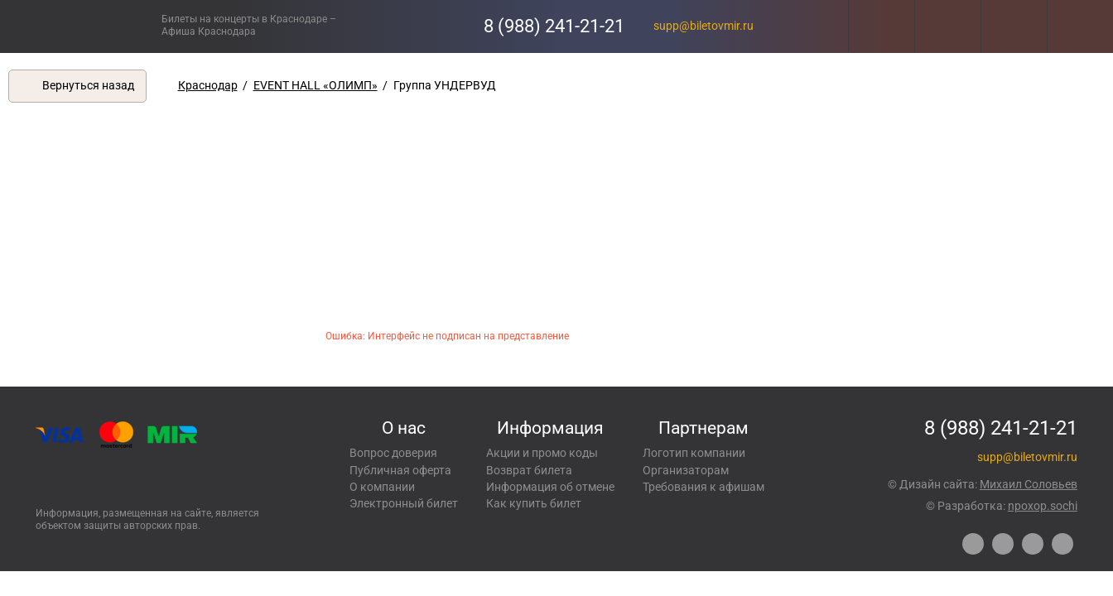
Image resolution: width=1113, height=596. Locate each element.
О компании (382, 486)
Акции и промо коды (542, 452)
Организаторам (686, 470)
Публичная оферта (400, 470)
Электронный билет (403, 503)
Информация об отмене (550, 486)
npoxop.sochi (1042, 505)
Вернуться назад (88, 85)
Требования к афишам (703, 486)
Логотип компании (694, 452)
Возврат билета (529, 470)
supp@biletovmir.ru (703, 25)
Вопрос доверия (393, 452)
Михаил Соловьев (1028, 484)
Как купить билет (533, 503)
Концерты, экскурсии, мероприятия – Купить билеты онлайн (80, 26)
